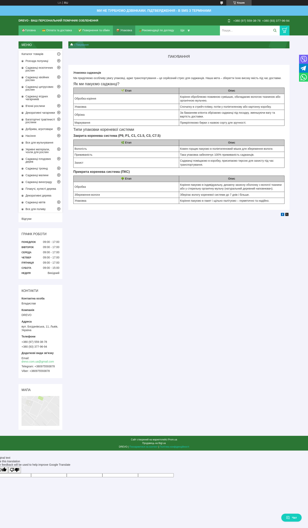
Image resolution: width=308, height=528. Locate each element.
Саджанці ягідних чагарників (37, 98)
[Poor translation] (14, 470)
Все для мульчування (39, 142)
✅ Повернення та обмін (94, 30)
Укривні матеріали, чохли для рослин (38, 151)
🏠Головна (29, 30)
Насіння (31, 135)
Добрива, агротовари (39, 129)
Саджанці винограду (39, 182)
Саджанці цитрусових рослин (39, 88)
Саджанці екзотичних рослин (39, 69)
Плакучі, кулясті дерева (41, 188)
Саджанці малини (37, 175)
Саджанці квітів (35, 202)
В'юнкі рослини (35, 106)
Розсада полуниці (37, 61)
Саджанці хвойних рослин (37, 79)
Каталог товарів (32, 54)
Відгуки (26, 218)
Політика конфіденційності (174, 446)
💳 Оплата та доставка (57, 30)
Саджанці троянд (37, 168)
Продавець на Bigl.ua (154, 443)
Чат (291, 517)
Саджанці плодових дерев (38, 160)
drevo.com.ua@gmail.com (38, 361)
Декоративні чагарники (40, 112)
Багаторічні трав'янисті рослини (40, 121)
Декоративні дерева (38, 195)
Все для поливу (36, 209)
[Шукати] (275, 30)
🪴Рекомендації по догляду (156, 30)
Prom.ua (172, 439)
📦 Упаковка (124, 30)
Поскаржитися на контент (143, 446)
